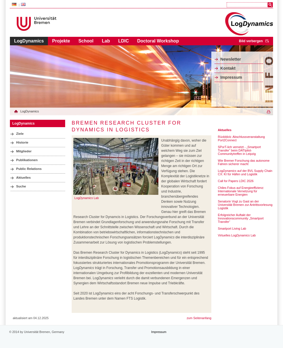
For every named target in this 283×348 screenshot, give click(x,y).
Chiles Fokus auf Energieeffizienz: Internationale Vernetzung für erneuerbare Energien (241, 191)
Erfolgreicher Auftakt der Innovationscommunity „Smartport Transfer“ (240, 218)
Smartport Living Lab (232, 228)
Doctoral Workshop (158, 41)
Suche (21, 186)
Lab (106, 41)
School (85, 41)
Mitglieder (24, 151)
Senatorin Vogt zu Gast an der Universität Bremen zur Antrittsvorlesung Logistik (245, 205)
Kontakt (228, 68)
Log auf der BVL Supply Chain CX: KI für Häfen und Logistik (245, 172)
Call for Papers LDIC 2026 (236, 181)
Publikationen (27, 160)
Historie (22, 142)
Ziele (20, 133)
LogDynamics (29, 41)
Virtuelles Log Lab (237, 235)
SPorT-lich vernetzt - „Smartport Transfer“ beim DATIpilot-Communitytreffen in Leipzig (239, 150)
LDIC (123, 41)
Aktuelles (23, 177)
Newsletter (230, 59)
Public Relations (29, 168)
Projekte (61, 41)
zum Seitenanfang (199, 318)
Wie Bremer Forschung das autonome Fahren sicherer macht (243, 162)
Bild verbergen (251, 41)
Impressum (231, 77)
